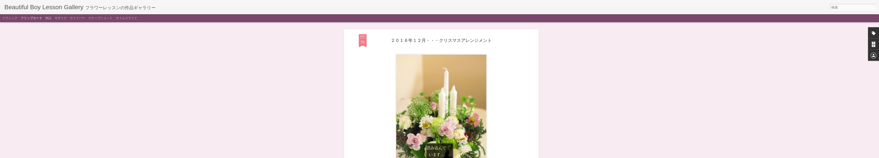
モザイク (60, 18)
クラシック (10, 18)
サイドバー (77, 18)
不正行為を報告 (466, 155)
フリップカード (31, 18)
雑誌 (48, 18)
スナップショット (100, 18)
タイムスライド (126, 18)
